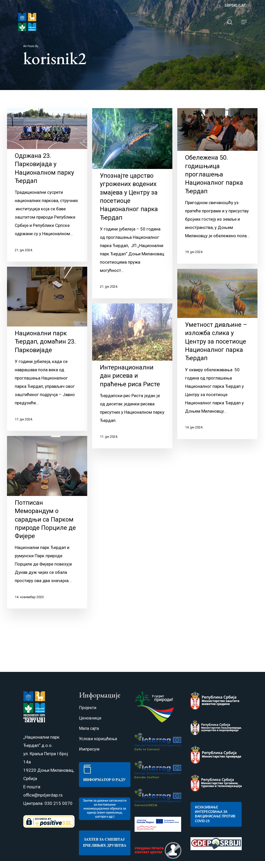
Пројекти (87, 707)
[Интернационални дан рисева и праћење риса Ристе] (132, 384)
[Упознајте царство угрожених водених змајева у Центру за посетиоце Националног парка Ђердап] (132, 203)
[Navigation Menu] (244, 22)
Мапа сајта (89, 728)
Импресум (89, 749)
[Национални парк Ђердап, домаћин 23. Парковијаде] (47, 353)
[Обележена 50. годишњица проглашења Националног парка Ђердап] (217, 186)
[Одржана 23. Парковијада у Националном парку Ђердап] (47, 185)
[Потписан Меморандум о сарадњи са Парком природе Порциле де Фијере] (47, 527)
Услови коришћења (98, 738)
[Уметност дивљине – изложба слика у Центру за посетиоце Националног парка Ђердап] (217, 372)
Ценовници (90, 718)
